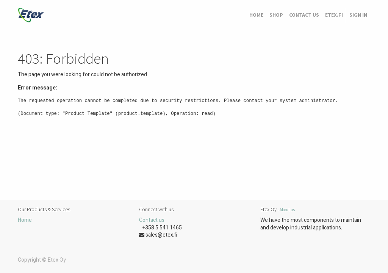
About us (287, 209)
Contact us (151, 220)
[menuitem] (256, 15)
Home (25, 220)
